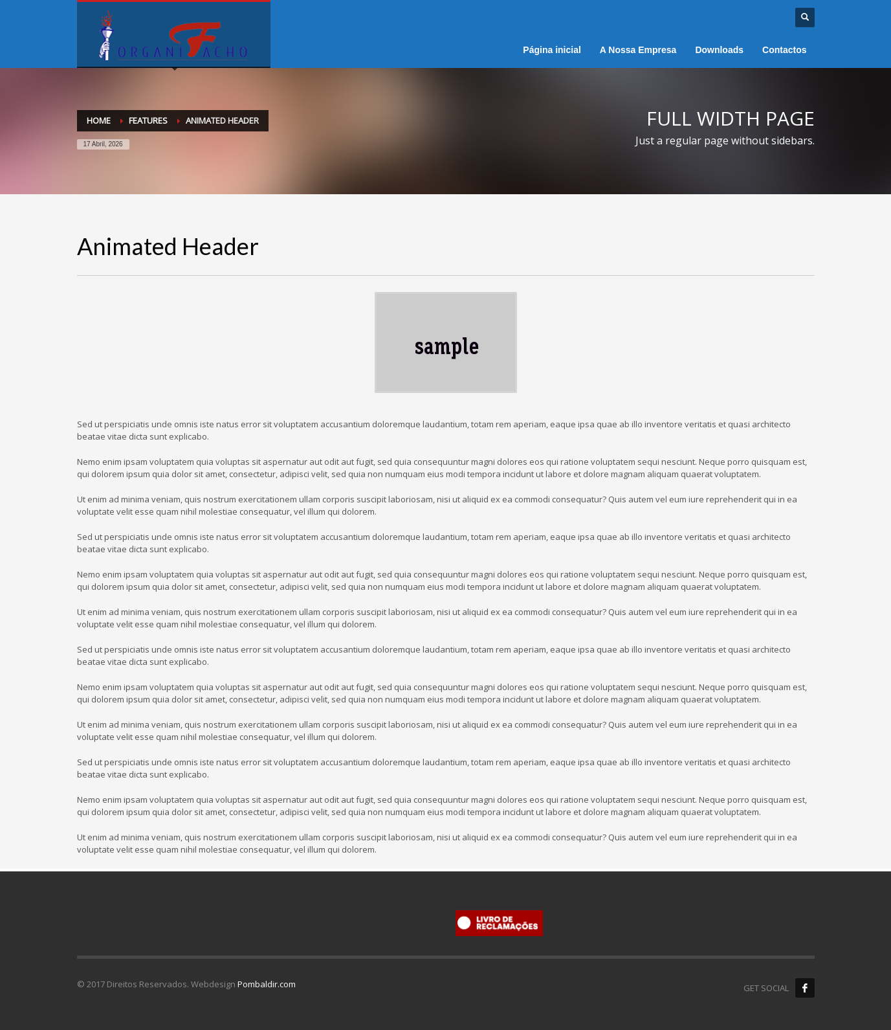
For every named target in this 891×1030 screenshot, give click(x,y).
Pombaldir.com (266, 984)
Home (99, 120)
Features (148, 120)
